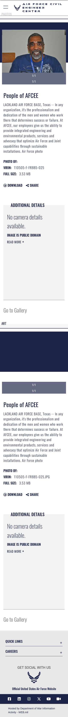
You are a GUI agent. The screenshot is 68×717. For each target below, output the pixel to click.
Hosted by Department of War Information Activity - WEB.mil (31, 710)
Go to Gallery (15, 310)
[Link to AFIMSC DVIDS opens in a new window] (58, 699)
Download (12, 185)
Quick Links (13, 641)
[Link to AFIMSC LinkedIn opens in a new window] (19, 699)
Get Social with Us (34, 667)
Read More (14, 242)
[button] (6, 7)
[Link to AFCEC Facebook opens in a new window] (9, 699)
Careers (11, 651)
